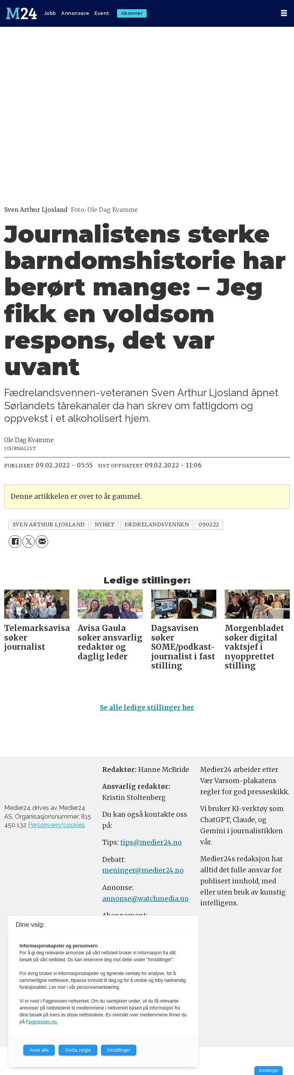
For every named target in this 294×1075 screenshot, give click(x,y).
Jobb (50, 13)
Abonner (132, 13)
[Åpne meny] (284, 13)
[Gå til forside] (21, 13)
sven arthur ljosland (49, 524)
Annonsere (75, 13)
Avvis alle (39, 1050)
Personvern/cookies (56, 825)
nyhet (105, 524)
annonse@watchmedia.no (145, 899)
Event (102, 13)
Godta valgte (78, 1050)
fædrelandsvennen (156, 524)
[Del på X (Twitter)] (28, 541)
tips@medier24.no (151, 842)
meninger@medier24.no (143, 870)
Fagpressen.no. (42, 1021)
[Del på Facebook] (14, 541)
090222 (208, 524)
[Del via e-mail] (42, 541)
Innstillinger (268, 1070)
